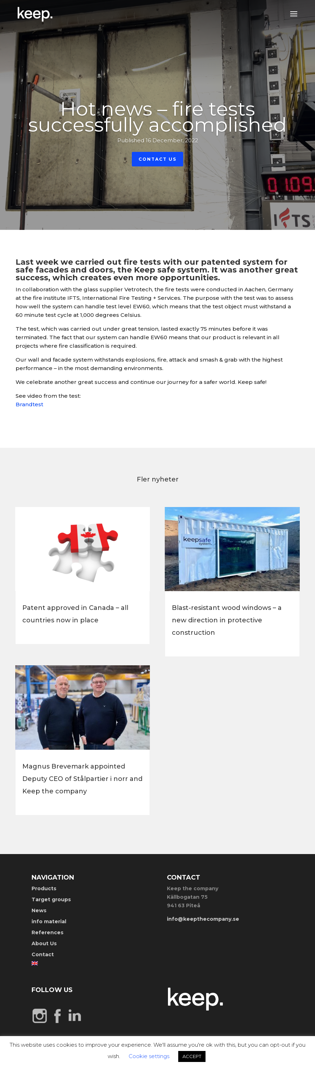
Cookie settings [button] (149, 1056)
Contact (43, 954)
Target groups (51, 899)
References (47, 932)
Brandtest (29, 404)
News (39, 910)
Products (44, 888)
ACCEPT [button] (191, 1056)
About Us (44, 943)
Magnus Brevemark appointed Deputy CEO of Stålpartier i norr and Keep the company (82, 779)
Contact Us (157, 159)
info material (49, 921)
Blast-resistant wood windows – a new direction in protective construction (227, 620)
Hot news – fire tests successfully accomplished (157, 117)
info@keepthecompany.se (203, 919)
